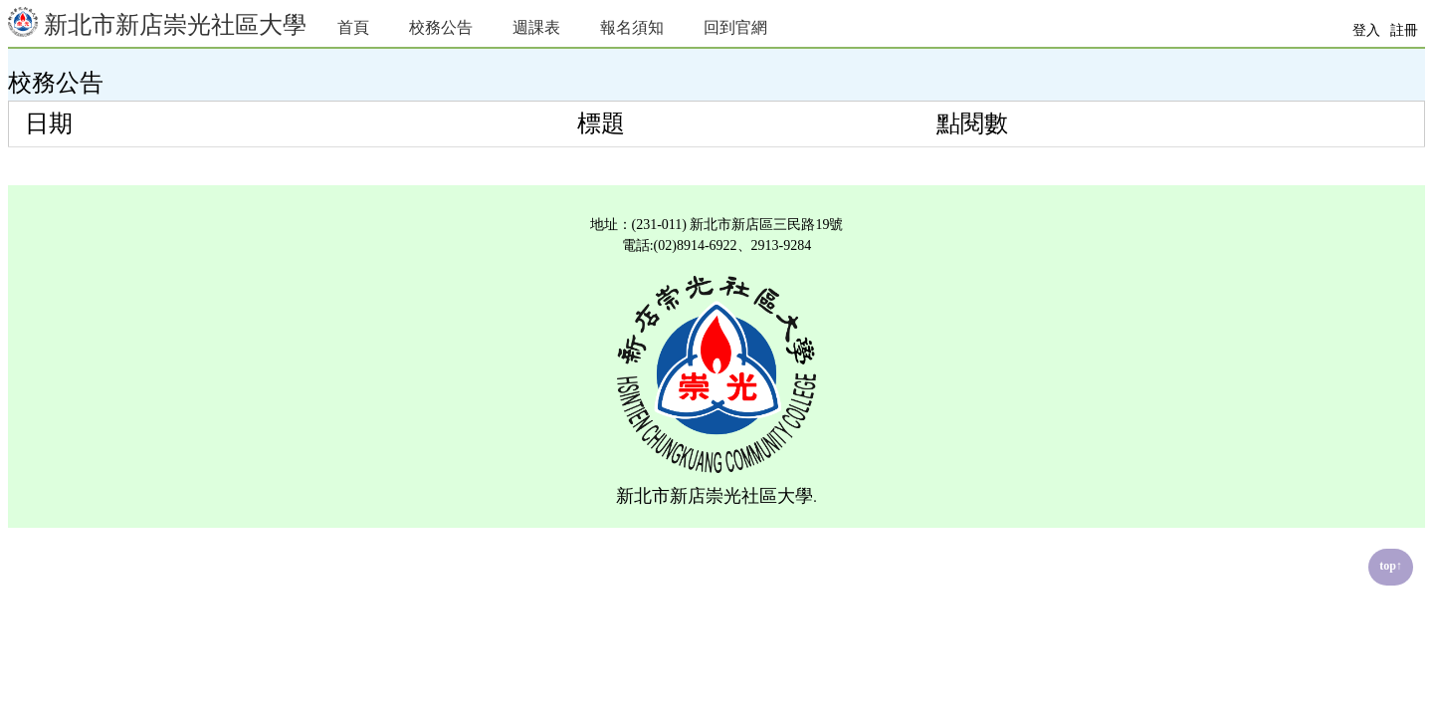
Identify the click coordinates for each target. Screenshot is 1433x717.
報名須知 (632, 27)
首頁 (353, 27)
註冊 (1404, 30)
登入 (1366, 30)
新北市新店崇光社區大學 (157, 22)
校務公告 (441, 27)
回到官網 (735, 27)
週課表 (536, 27)
